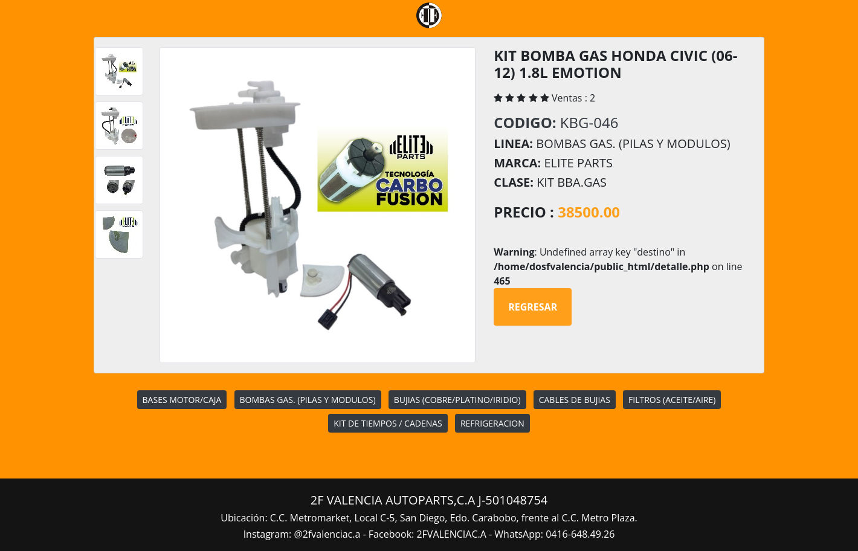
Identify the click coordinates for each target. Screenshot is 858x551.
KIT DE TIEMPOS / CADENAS (388, 423)
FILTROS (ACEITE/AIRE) (671, 399)
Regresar (532, 307)
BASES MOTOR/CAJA (182, 399)
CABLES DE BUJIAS (574, 399)
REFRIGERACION (492, 423)
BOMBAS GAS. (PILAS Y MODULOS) (308, 399)
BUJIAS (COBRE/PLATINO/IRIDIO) (457, 399)
